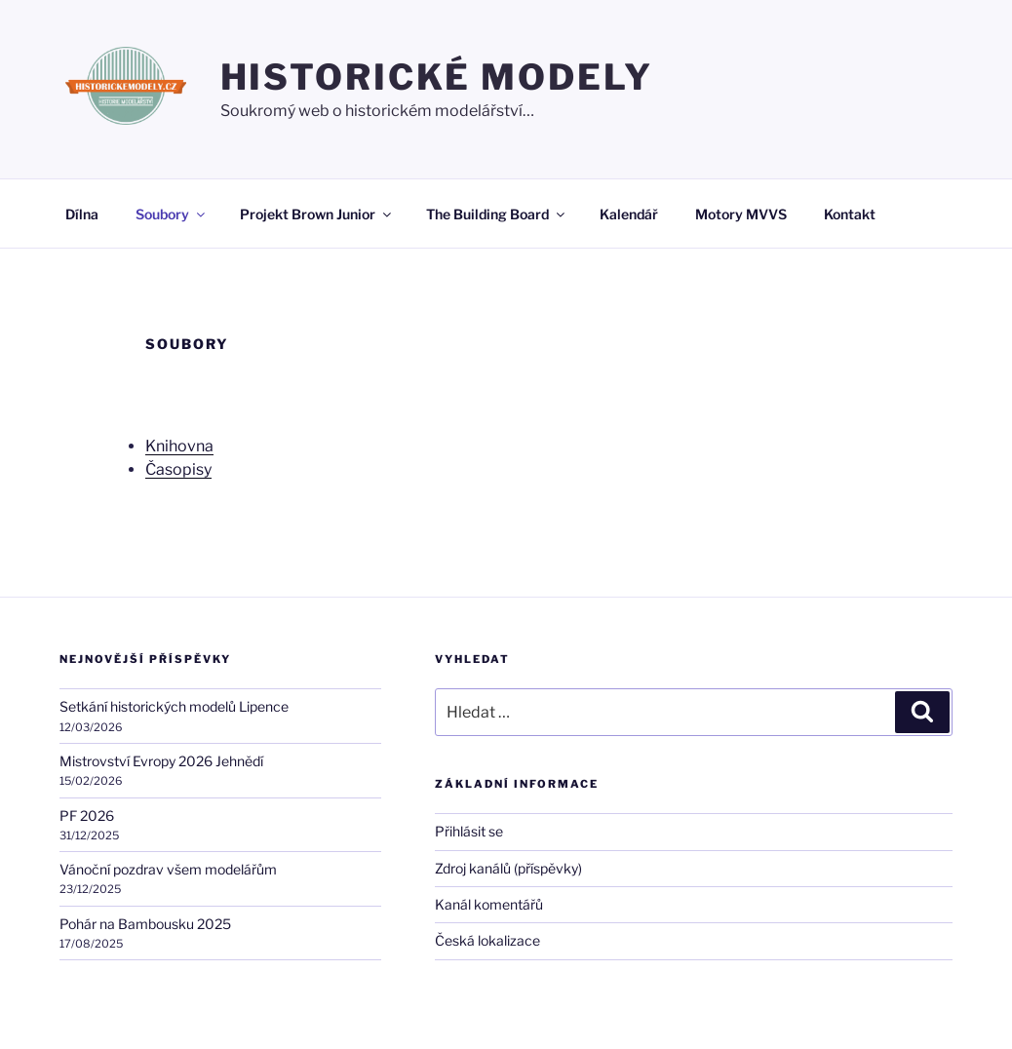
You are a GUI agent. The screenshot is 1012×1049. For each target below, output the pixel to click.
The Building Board (496, 214)
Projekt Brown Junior (317, 214)
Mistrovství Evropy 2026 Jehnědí (161, 761)
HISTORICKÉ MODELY (436, 77)
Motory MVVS (741, 214)
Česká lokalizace (487, 940)
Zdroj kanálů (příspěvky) (508, 868)
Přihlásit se (469, 831)
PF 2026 (86, 815)
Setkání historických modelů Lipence (174, 706)
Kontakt (850, 214)
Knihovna (179, 446)
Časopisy (178, 469)
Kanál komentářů (489, 904)
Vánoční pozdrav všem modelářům (168, 869)
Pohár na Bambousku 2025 (145, 923)
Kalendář (629, 214)
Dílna (81, 214)
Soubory (172, 214)
